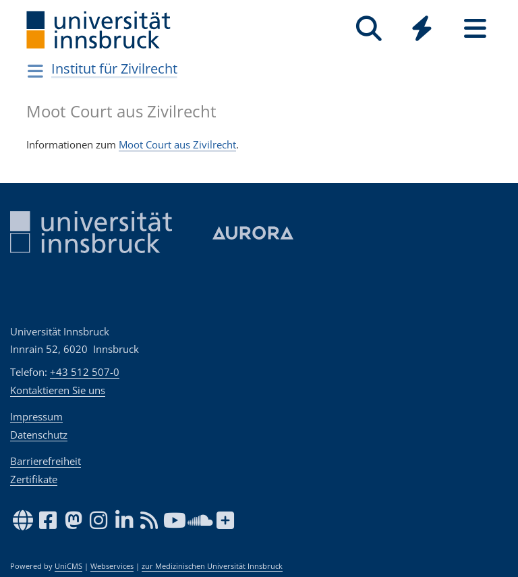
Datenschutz (38, 434)
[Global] (422, 30)
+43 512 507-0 (84, 372)
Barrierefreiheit (45, 461)
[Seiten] (475, 28)
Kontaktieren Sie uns (57, 390)
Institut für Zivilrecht (114, 68)
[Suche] (368, 28)
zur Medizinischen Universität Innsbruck (212, 566)
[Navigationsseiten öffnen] (35, 70)
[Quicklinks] (422, 28)
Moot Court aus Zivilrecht (177, 144)
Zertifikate (33, 479)
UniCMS (68, 566)
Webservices (112, 566)
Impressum (36, 416)
